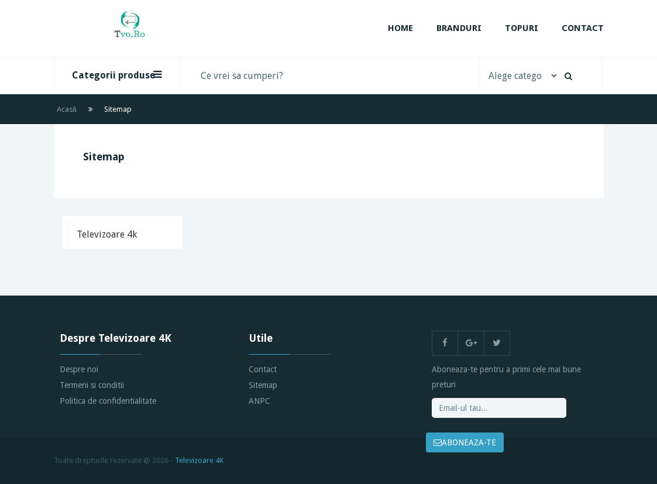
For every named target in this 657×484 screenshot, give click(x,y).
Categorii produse (117, 75)
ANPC (259, 401)
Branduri (458, 28)
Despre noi (79, 369)
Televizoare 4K (199, 460)
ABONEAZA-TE (465, 442)
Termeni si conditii (92, 385)
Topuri (521, 28)
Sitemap (263, 385)
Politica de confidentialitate (108, 401)
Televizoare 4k (107, 234)
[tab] (124, 234)
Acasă (67, 109)
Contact (583, 28)
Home (400, 28)
